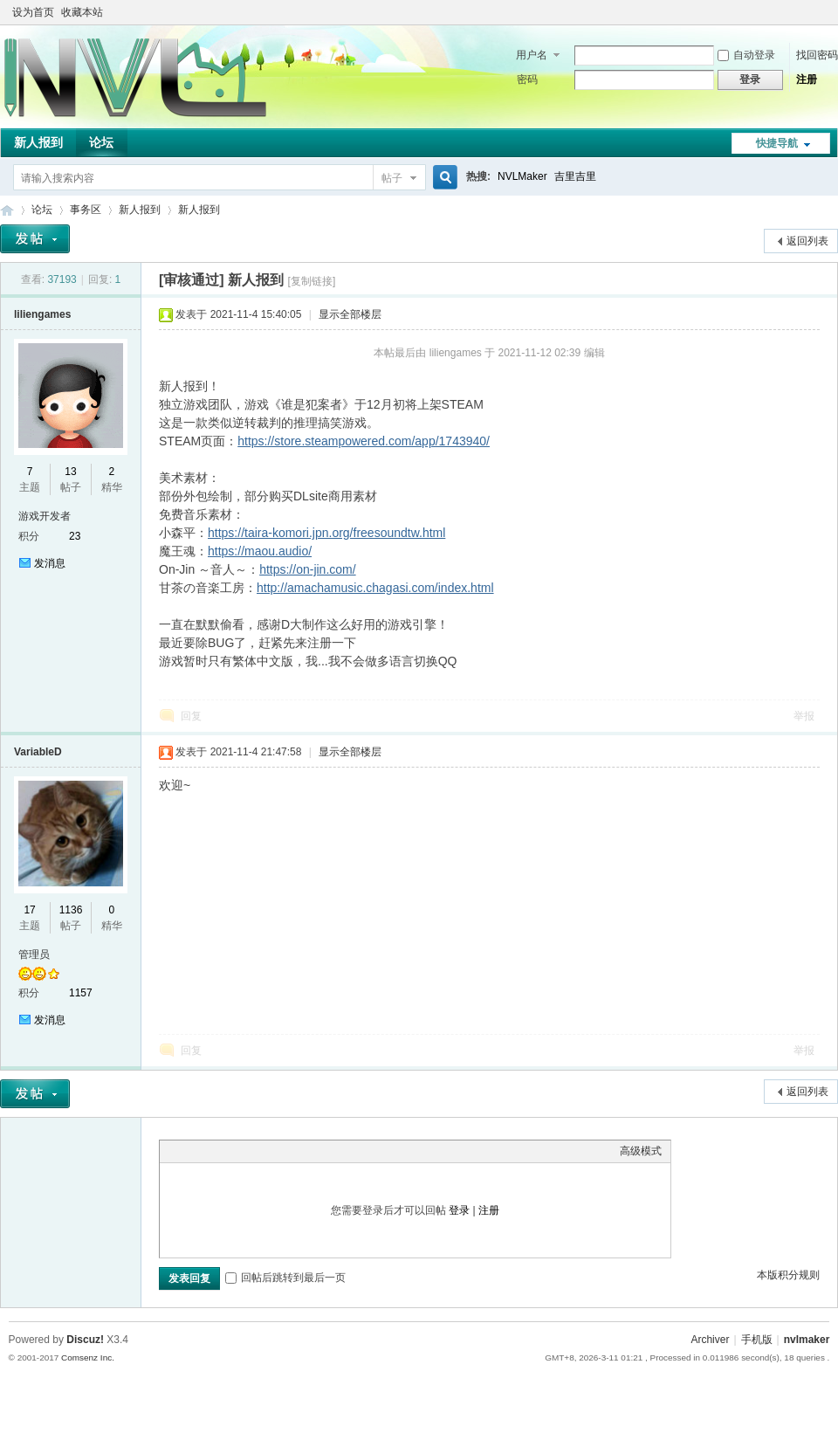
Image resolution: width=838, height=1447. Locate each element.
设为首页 (33, 12)
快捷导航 (777, 143)
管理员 (34, 954)
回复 (191, 716)
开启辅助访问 (804, 12)
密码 (527, 79)
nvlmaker (807, 1339)
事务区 (85, 209)
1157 (81, 993)
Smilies (299, 1151)
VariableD (38, 752)
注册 (806, 79)
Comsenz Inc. (87, 1357)
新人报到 (38, 142)
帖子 (391, 178)
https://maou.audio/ (260, 551)
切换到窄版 (819, 12)
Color (190, 1151)
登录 (459, 1210)
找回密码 (817, 55)
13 (70, 471)
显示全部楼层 (350, 314)
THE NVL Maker (7, 210)
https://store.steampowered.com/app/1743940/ (363, 441)
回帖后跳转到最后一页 (285, 1277)
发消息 (49, 563)
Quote (255, 1151)
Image (212, 1151)
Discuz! (85, 1339)
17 (29, 910)
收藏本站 (82, 12)
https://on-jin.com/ (307, 569)
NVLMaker (522, 176)
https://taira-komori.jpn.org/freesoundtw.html (326, 533)
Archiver (709, 1339)
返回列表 (807, 241)
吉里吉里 (575, 176)
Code (277, 1151)
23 (74, 536)
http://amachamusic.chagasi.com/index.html (375, 588)
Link (234, 1151)
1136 (71, 910)
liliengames (42, 314)
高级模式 (641, 1151)
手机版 (757, 1339)
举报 (803, 716)
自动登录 (746, 55)
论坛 (101, 142)
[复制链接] (312, 281)
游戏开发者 (44, 516)
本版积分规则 (788, 1275)
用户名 (531, 55)
